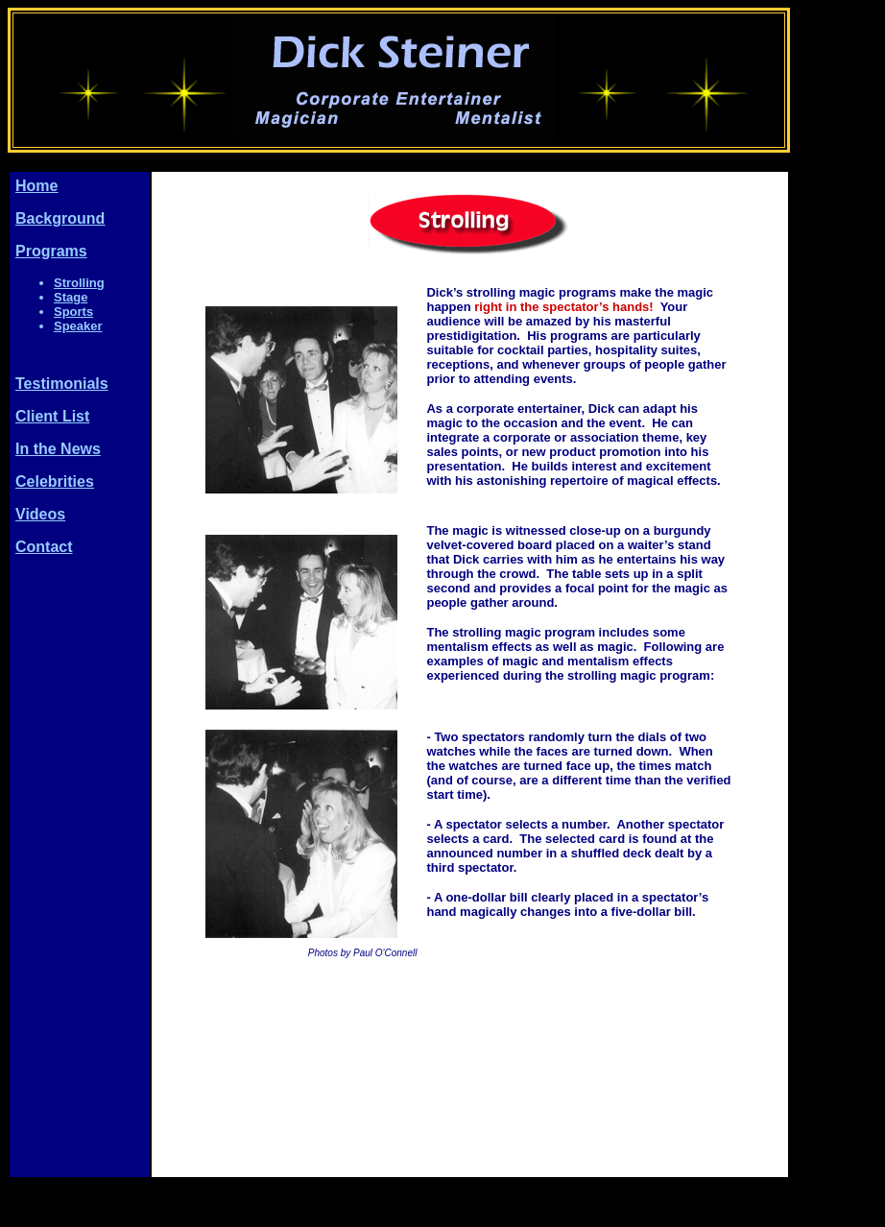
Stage (70, 297)
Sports (73, 311)
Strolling (79, 283)
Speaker (78, 326)
